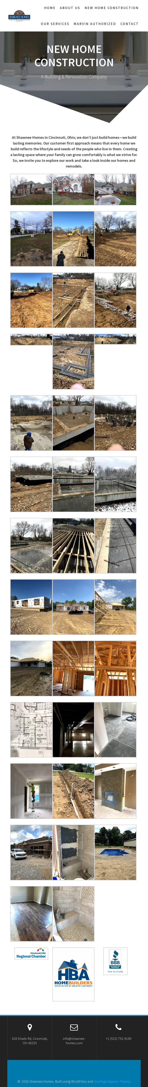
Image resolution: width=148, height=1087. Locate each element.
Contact (129, 23)
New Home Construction (112, 8)
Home (50, 8)
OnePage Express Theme (112, 1081)
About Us (70, 8)
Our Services (55, 23)
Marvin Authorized (95, 23)
